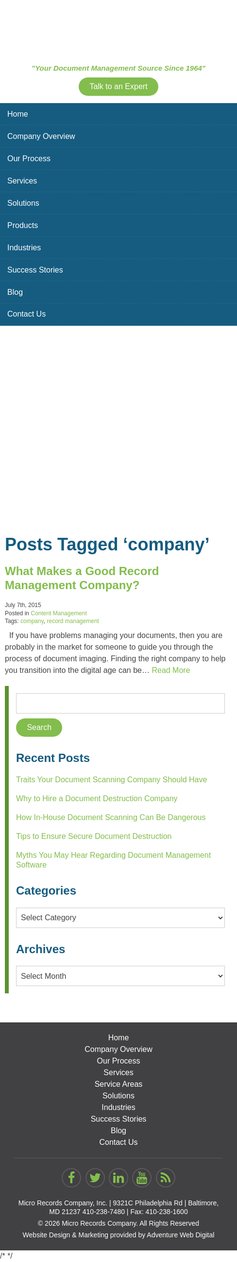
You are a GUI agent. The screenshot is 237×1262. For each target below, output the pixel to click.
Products (22, 225)
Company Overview (41, 136)
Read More (171, 670)
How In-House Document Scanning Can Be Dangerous (110, 817)
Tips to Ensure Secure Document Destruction (93, 836)
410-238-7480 (104, 1212)
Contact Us (26, 314)
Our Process (29, 158)
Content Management (58, 613)
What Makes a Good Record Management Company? (82, 578)
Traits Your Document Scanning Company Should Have (111, 779)
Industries (24, 247)
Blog (15, 292)
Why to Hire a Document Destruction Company (97, 798)
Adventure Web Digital (180, 1235)
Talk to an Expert (118, 86)
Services (22, 181)
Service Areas (119, 1084)
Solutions (23, 203)
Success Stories (35, 270)
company (32, 621)
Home (17, 114)
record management (73, 621)
